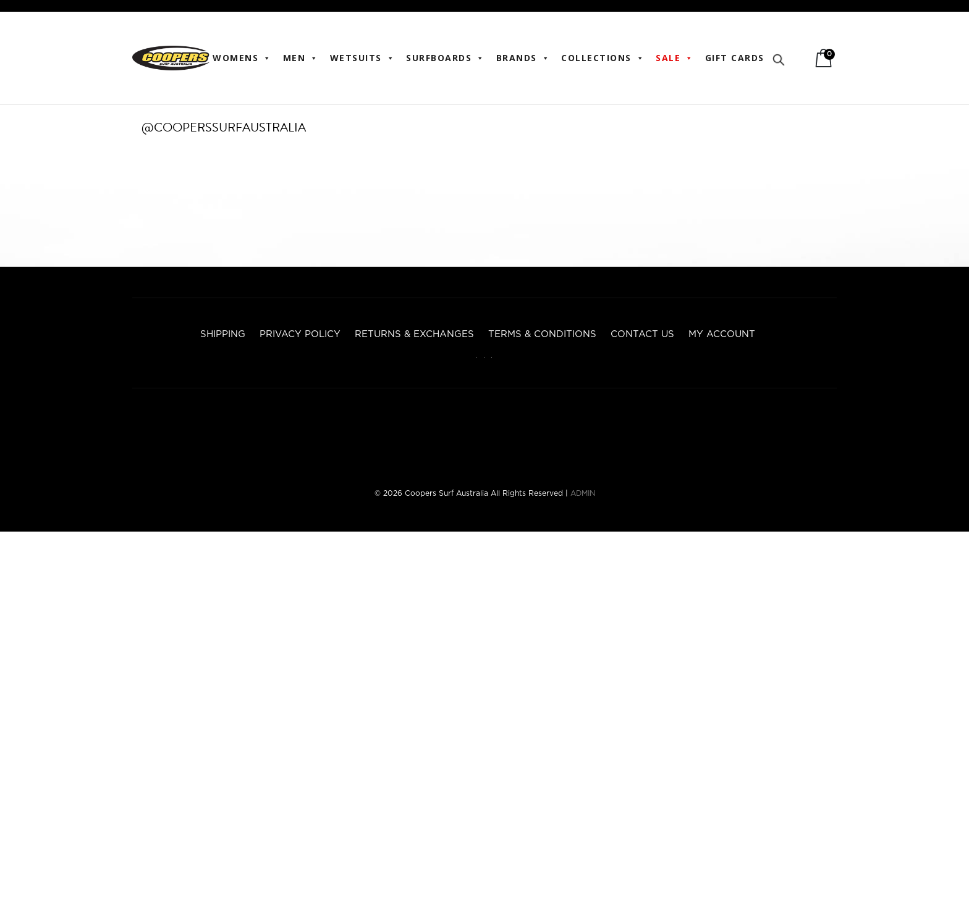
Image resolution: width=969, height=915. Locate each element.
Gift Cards (734, 58)
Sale (675, 58)
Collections (603, 58)
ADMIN (582, 493)
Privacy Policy (300, 334)
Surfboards (445, 58)
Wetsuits (363, 58)
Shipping (222, 334)
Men (301, 58)
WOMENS (242, 58)
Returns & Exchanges (414, 334)
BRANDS (523, 58)
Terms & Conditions (542, 334)
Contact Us (642, 334)
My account (721, 334)
